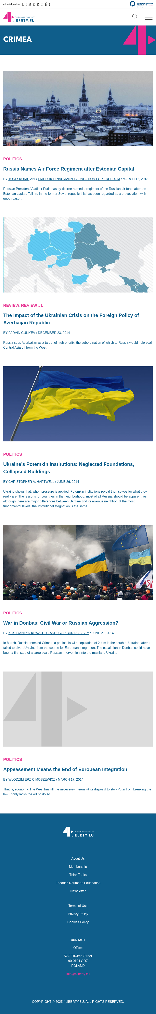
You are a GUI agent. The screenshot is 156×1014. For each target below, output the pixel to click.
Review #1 (32, 305)
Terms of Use (78, 905)
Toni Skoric (18, 179)
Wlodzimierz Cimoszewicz (32, 779)
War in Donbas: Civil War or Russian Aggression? (60, 623)
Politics (12, 159)
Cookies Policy (78, 921)
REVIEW (11, 305)
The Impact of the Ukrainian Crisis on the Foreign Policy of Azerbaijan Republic (71, 319)
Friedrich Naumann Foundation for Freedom (79, 179)
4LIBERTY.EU (74, 1001)
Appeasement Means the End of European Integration (65, 769)
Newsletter (78, 890)
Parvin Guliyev (22, 333)
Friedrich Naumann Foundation (78, 882)
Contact (78, 939)
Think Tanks (78, 874)
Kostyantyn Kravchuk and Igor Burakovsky (49, 633)
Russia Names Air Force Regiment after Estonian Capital (68, 169)
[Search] (135, 17)
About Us (78, 858)
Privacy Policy (78, 913)
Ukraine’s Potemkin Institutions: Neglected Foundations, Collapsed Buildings (68, 467)
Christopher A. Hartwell (31, 481)
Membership (78, 866)
